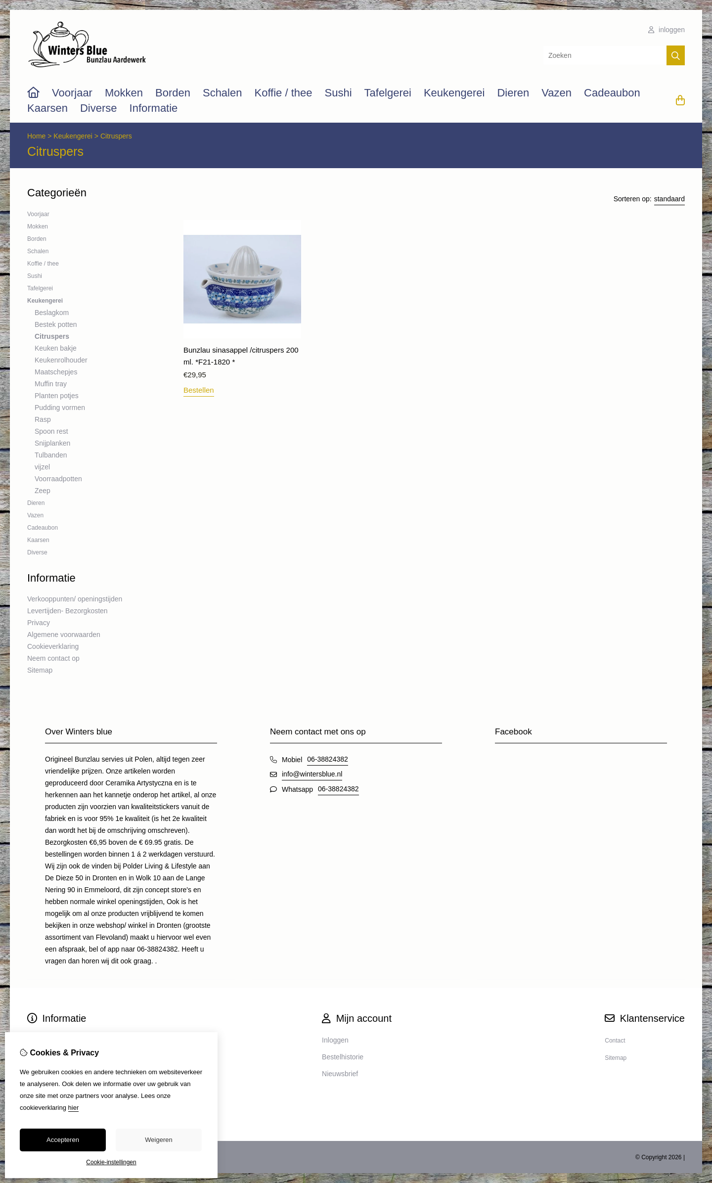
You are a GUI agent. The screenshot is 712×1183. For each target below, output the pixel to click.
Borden (172, 93)
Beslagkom (52, 313)
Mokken (124, 93)
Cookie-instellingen (111, 1162)
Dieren (513, 93)
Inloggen (335, 1040)
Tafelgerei (387, 93)
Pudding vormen (60, 407)
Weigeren (158, 1139)
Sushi (338, 93)
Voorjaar (72, 93)
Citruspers (116, 136)
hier (73, 1107)
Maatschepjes (56, 372)
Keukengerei (454, 93)
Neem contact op (53, 658)
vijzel (42, 467)
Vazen (556, 93)
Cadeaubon (612, 93)
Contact (615, 1040)
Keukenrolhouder (61, 360)
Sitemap (39, 670)
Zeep (42, 491)
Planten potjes (57, 396)
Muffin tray (51, 384)
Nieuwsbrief (340, 1074)
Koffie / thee (283, 93)
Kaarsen (47, 108)
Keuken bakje (56, 348)
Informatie (154, 108)
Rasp (43, 419)
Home (36, 136)
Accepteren (62, 1139)
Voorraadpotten (58, 479)
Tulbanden (51, 455)
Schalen (222, 93)
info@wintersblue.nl (312, 774)
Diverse (98, 108)
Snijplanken (52, 443)
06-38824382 (327, 759)
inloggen (666, 30)
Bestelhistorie (342, 1057)
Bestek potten (56, 324)
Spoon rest (51, 431)
